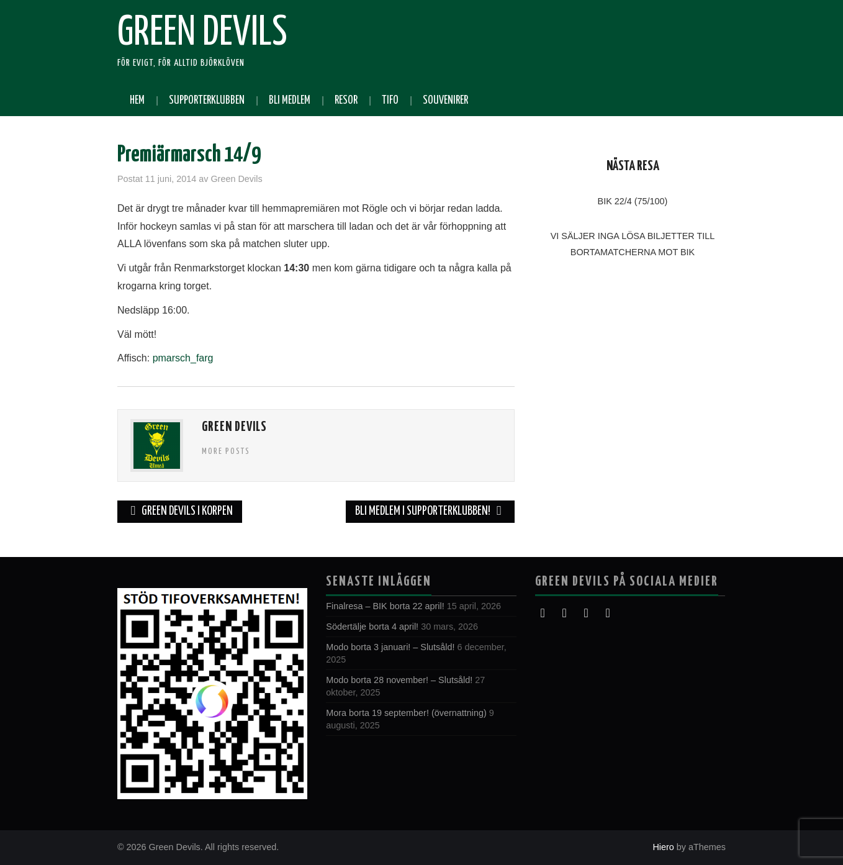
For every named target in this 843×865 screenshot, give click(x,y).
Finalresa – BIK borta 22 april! (385, 606)
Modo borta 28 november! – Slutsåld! (399, 680)
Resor (346, 100)
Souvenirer (445, 100)
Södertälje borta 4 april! (372, 627)
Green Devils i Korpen (180, 511)
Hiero (663, 847)
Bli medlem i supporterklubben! (430, 511)
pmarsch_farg (183, 358)
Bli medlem (289, 100)
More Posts (226, 451)
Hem (137, 100)
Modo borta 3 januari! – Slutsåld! (390, 647)
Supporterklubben (207, 100)
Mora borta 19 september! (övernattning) (406, 713)
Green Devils (202, 33)
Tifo (390, 100)
